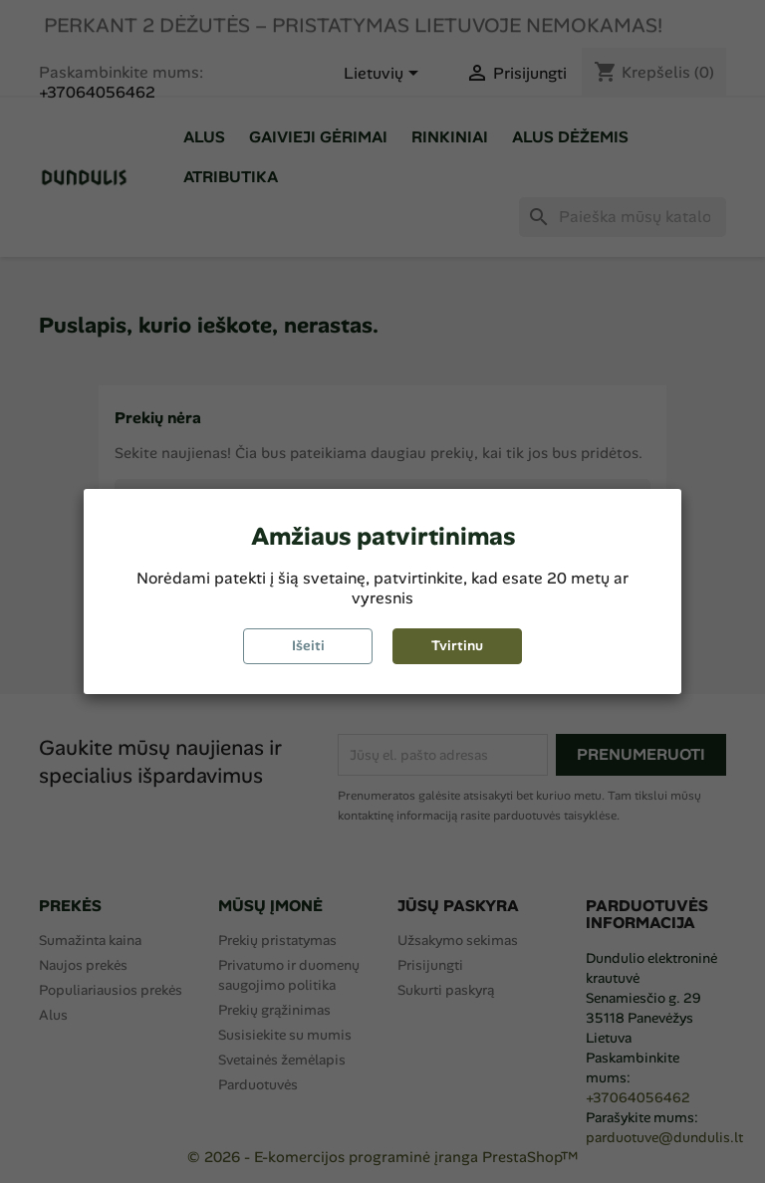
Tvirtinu (457, 645)
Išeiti (308, 645)
